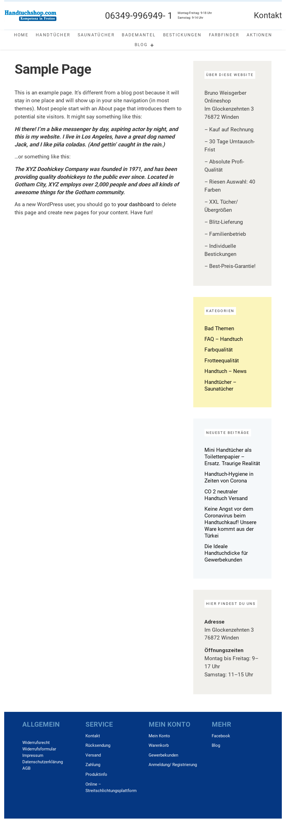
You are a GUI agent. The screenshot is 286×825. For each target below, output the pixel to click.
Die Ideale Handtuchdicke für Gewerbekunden (226, 553)
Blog (141, 44)
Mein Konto (159, 735)
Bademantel (139, 34)
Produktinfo (96, 774)
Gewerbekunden (163, 755)
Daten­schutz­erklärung (42, 761)
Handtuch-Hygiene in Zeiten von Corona (228, 477)
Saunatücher (96, 34)
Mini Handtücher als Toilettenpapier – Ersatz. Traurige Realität (232, 457)
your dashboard (136, 204)
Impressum (32, 755)
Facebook (221, 735)
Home (21, 34)
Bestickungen (182, 34)
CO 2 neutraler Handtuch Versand (226, 494)
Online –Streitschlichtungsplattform (111, 787)
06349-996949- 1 (139, 15)
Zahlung (92, 764)
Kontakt (92, 735)
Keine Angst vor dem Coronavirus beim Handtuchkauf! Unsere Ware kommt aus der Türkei (230, 522)
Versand (93, 755)
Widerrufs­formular (39, 749)
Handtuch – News (225, 371)
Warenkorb (159, 745)
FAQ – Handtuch (223, 339)
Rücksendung (97, 745)
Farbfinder (224, 34)
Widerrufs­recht (36, 742)
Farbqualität (218, 349)
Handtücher (53, 34)
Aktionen (259, 34)
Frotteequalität (221, 360)
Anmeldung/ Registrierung (173, 764)
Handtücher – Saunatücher (220, 385)
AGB (26, 768)
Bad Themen (219, 328)
